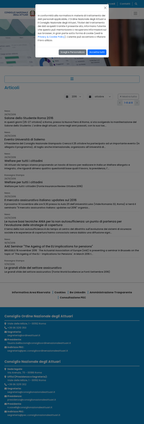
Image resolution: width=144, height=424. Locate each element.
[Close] (105, 7)
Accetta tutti (96, 52)
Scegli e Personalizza (72, 52)
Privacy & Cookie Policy (51, 37)
